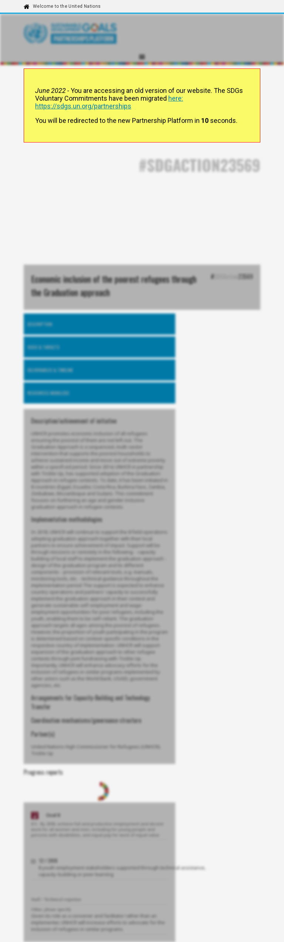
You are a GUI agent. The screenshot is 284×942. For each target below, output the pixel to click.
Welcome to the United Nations (67, 6)
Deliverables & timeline (50, 370)
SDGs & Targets (43, 347)
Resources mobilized (48, 393)
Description (39, 324)
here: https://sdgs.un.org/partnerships (109, 102)
